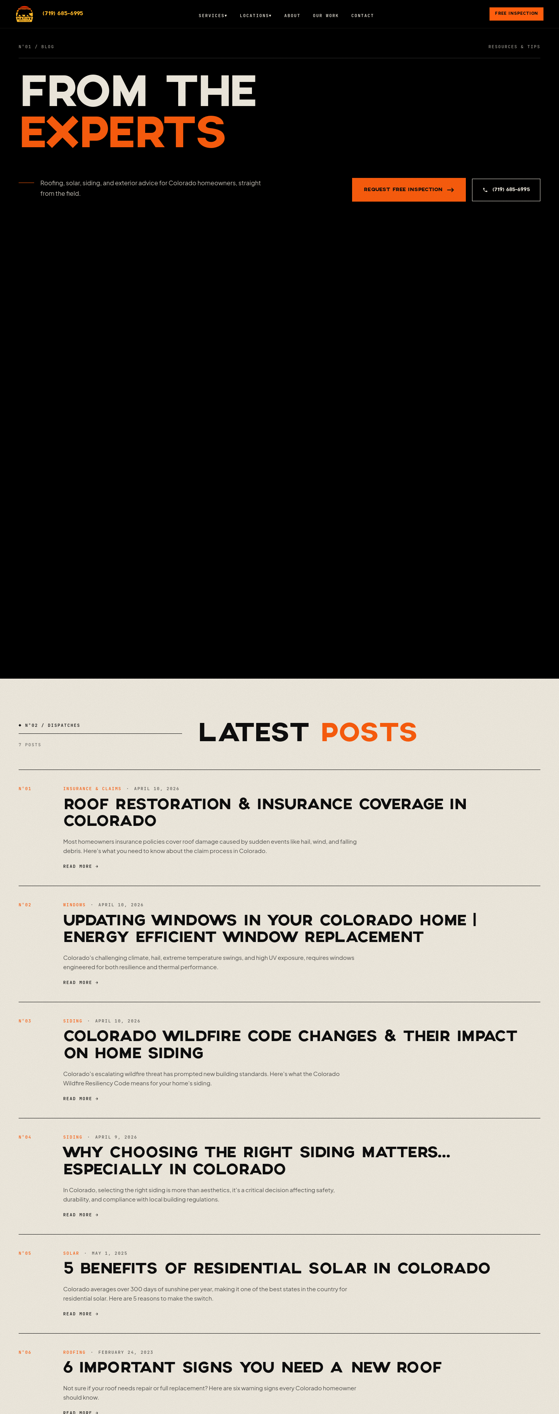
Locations (256, 15)
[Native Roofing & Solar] (24, 14)
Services (213, 15)
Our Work (326, 15)
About (292, 15)
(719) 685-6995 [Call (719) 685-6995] (63, 14)
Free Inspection (516, 14)
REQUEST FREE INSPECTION (409, 190)
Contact (362, 15)
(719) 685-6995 (506, 190)
